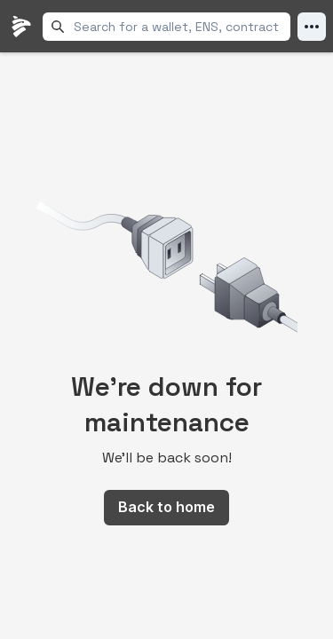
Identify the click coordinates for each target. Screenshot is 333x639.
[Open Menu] (311, 26)
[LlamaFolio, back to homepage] (21, 26)
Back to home (166, 507)
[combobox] (178, 26)
